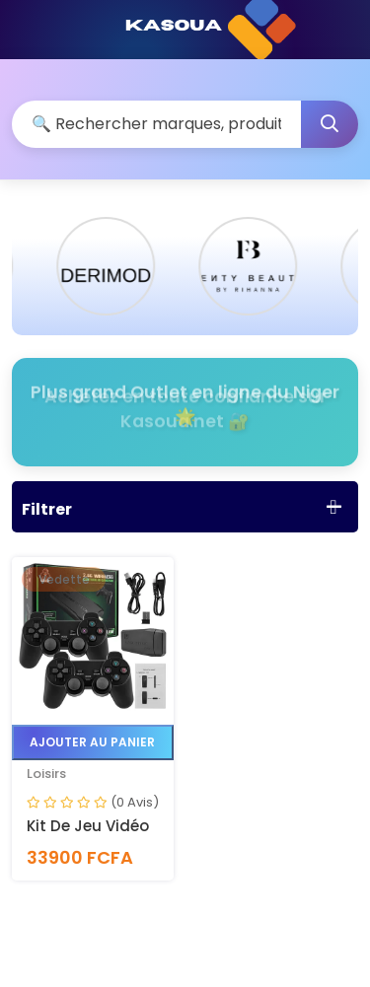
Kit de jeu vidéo (88, 825)
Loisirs (46, 773)
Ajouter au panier (92, 742)
